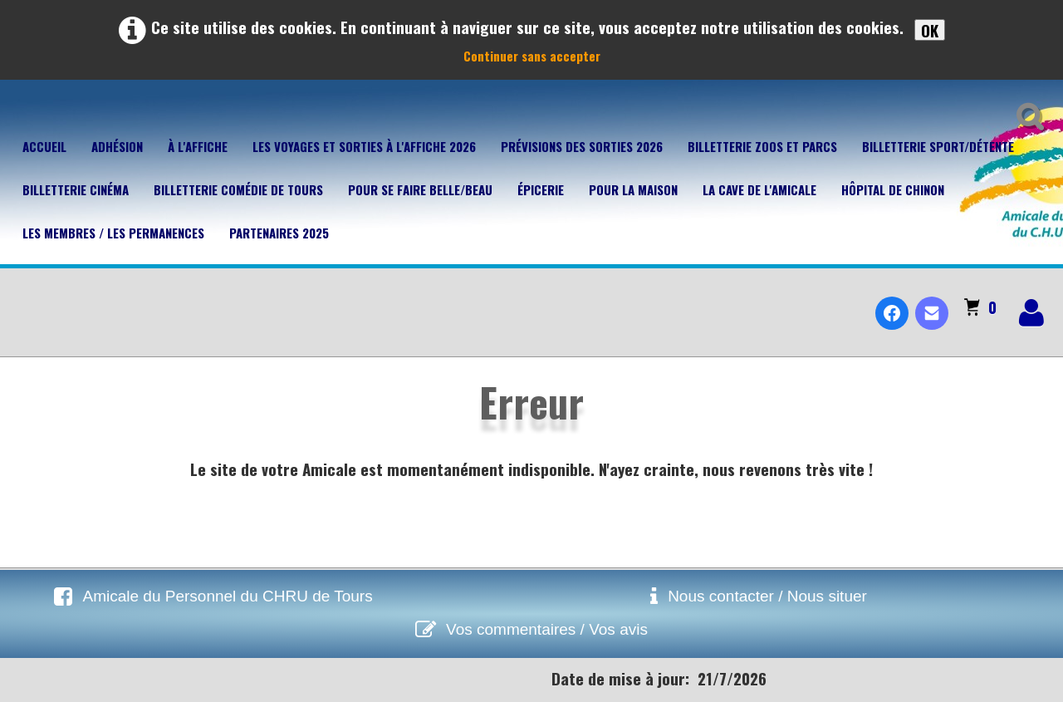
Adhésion (117, 146)
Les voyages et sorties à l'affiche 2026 (364, 146)
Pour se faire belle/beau (420, 189)
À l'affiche (198, 146)
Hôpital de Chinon (892, 189)
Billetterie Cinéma (75, 189)
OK (929, 30)
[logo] (19, 299)
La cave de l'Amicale (759, 189)
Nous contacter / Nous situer (767, 596)
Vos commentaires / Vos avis (547, 629)
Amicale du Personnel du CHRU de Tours (227, 596)
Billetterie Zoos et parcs (762, 146)
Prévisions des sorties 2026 (582, 146)
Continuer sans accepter (531, 56)
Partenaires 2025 (279, 232)
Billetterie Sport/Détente (938, 146)
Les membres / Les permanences (113, 232)
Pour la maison (633, 189)
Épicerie (540, 189)
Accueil (44, 146)
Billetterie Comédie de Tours (238, 189)
